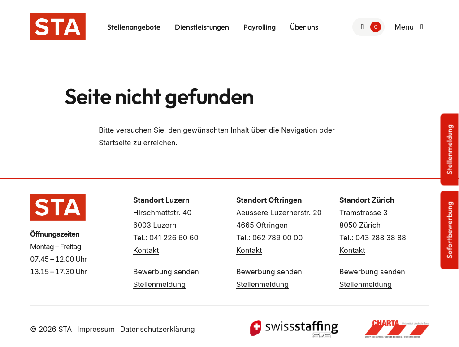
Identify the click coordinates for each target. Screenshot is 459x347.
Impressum (96, 329)
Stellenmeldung (159, 284)
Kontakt (146, 250)
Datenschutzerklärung (157, 329)
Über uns (304, 26)
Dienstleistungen (202, 26)
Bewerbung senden (166, 271)
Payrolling (259, 26)
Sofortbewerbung (449, 230)
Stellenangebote (133, 26)
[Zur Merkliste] (368, 27)
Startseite (115, 142)
